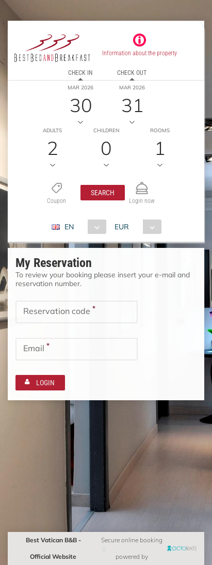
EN (69, 226)
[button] (102, 192)
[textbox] (76, 312)
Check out (131, 73)
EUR (122, 226)
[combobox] (83, 226)
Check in (80, 73)
